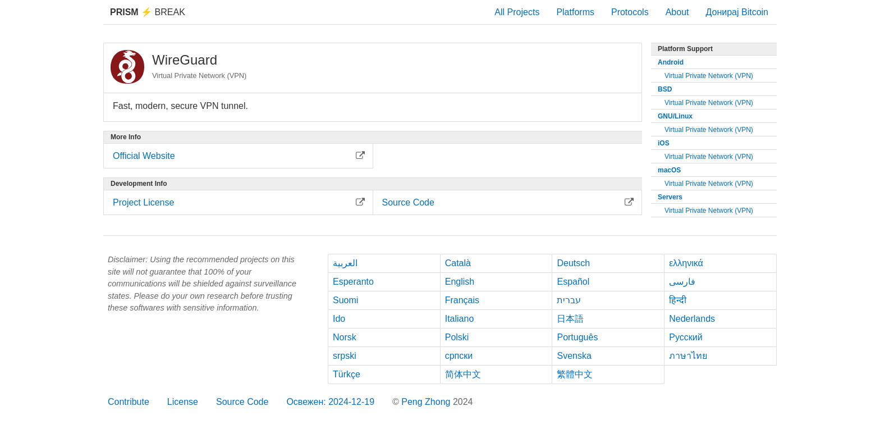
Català (458, 263)
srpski (344, 356)
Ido (339, 318)
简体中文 (463, 374)
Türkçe (346, 374)
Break (147, 12)
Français (462, 300)
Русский (685, 337)
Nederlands (692, 318)
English (459, 281)
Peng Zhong (427, 402)
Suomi (345, 300)
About (677, 12)
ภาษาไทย (688, 356)
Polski (457, 337)
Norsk (344, 337)
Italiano (459, 318)
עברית (569, 300)
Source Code (242, 402)
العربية (345, 263)
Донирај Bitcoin (736, 12)
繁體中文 (575, 374)
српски (459, 356)
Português (577, 337)
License (182, 402)
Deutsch (573, 263)
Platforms (575, 12)
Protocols (630, 12)
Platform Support (685, 49)
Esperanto (353, 281)
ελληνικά (686, 263)
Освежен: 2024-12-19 (330, 402)
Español (573, 281)
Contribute (128, 402)
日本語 (570, 318)
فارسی (682, 281)
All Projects (516, 12)
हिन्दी (677, 300)
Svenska (574, 356)
